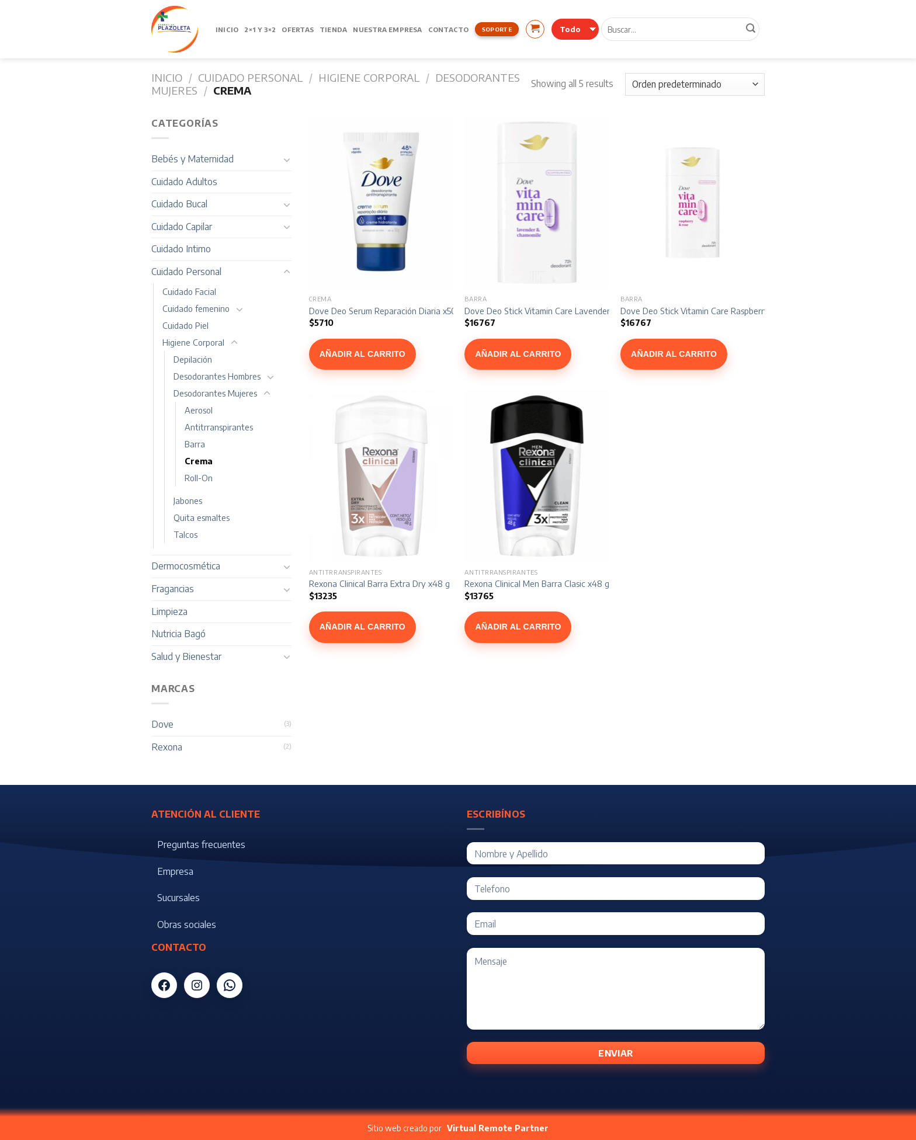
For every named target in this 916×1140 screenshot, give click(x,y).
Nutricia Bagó (178, 633)
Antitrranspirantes (219, 427)
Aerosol (199, 410)
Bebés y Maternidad (192, 159)
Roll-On (199, 477)
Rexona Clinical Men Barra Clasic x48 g (536, 583)
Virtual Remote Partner (498, 1128)
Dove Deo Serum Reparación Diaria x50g (385, 310)
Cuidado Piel (185, 325)
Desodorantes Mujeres (215, 393)
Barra (195, 444)
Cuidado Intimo (181, 249)
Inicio (227, 29)
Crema (199, 461)
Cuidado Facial (189, 291)
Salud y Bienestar (186, 656)
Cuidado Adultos (184, 181)
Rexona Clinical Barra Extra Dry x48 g (379, 583)
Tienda (333, 29)
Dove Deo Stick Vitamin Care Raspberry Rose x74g (715, 310)
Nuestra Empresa (387, 29)
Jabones (188, 500)
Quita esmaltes (202, 517)
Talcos (185, 534)
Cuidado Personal (250, 77)
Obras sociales (186, 924)
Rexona (166, 747)
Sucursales (178, 897)
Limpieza (169, 611)
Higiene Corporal (368, 77)
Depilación (193, 359)
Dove (162, 724)
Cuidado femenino (196, 308)
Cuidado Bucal (179, 204)
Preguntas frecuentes (201, 844)
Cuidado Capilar (181, 226)
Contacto (448, 29)
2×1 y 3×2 (260, 29)
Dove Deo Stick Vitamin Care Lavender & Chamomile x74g (573, 310)
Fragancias (172, 589)
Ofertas (298, 29)
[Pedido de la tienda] (695, 84)
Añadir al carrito (362, 354)
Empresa (175, 871)
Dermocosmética (185, 566)
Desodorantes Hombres (217, 376)
